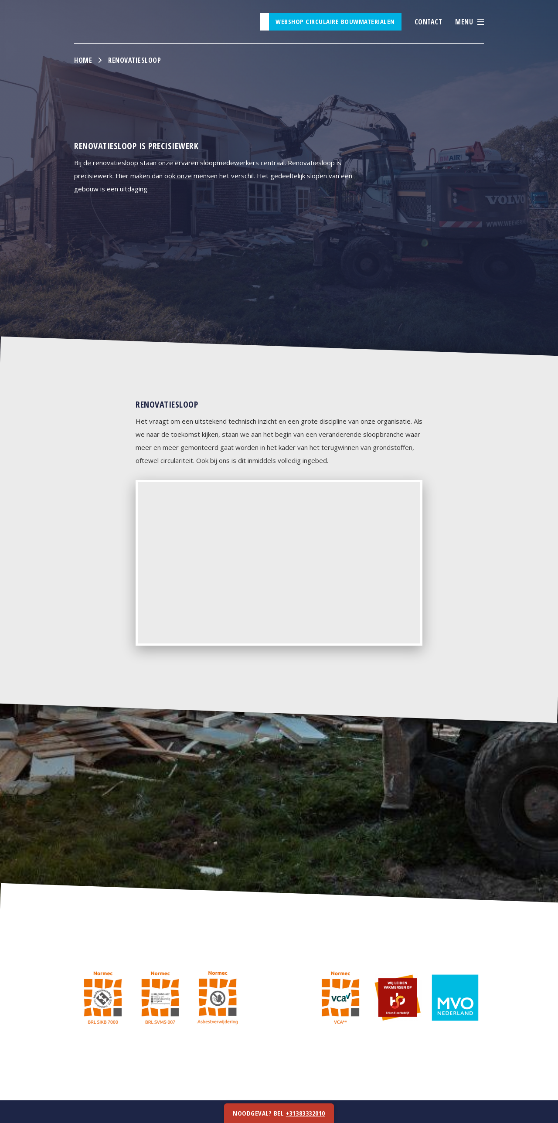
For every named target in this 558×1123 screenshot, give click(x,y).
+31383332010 (305, 1113)
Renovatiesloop (134, 60)
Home (83, 60)
